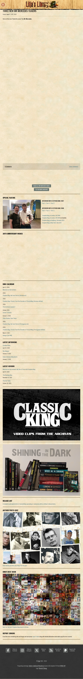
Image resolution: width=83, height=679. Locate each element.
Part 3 (52, 203)
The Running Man (7, 375)
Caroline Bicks (6, 345)
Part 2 (48, 203)
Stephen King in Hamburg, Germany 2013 (53, 220)
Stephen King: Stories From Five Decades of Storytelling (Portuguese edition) (24, 330)
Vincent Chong (43, 668)
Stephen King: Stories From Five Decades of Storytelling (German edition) (23, 301)
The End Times (7, 381)
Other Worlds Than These (10, 318)
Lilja (39, 661)
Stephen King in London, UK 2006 (51, 215)
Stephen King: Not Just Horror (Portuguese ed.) (16, 324)
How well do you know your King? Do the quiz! (15, 566)
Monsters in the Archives (9, 290)
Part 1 (43, 203)
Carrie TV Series (7, 313)
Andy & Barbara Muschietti (10, 357)
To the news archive (41, 189)
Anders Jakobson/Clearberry (36, 666)
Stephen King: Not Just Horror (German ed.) (14, 295)
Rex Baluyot (6, 351)
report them (35, 637)
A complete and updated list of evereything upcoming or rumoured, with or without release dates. (29, 504)
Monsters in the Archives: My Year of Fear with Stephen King (19, 369)
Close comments (73, 166)
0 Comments (8, 166)
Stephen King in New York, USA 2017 (52, 223)
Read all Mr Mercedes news (41, 186)
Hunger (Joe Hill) (7, 335)
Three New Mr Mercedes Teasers (19, 11)
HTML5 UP (62, 666)
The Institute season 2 (9, 307)
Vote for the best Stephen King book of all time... (16, 627)
